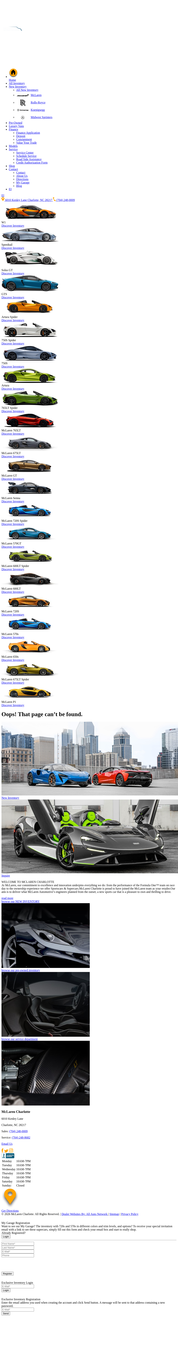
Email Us (7, 1143)
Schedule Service (26, 156)
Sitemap (114, 1214)
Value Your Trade (26, 142)
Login (6, 1236)
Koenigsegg (38, 109)
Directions (22, 179)
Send (6, 1313)
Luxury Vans (16, 126)
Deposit (20, 136)
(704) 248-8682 (21, 1137)
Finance (13, 129)
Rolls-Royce (38, 102)
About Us (22, 175)
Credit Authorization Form (32, 162)
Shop (12, 165)
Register (7, 1273)
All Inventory (17, 83)
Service (13, 149)
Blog (19, 185)
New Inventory (17, 86)
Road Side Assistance (29, 159)
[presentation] (29, 1264)
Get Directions (10, 1210)
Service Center (25, 152)
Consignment (24, 139)
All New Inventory (27, 89)
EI (10, 189)
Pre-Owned (15, 122)
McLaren (36, 95)
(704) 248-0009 (18, 1131)
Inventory (18, 225)
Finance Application (28, 132)
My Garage (22, 182)
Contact (13, 169)
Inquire (5, 875)
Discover (7, 225)
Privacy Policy (129, 1214)
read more (7, 898)
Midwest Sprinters (41, 117)
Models (13, 146)
